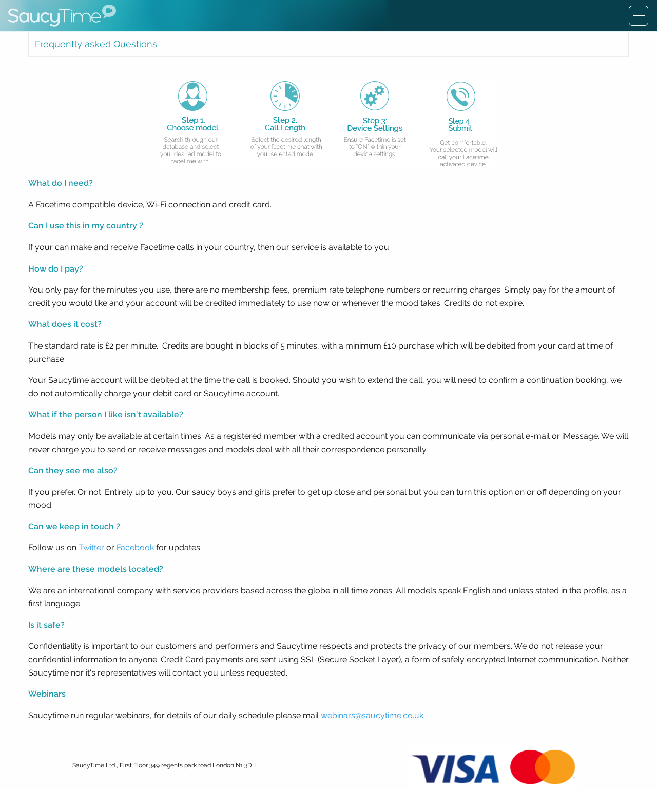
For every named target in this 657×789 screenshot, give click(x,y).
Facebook (135, 547)
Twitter (91, 547)
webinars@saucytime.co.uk (372, 715)
